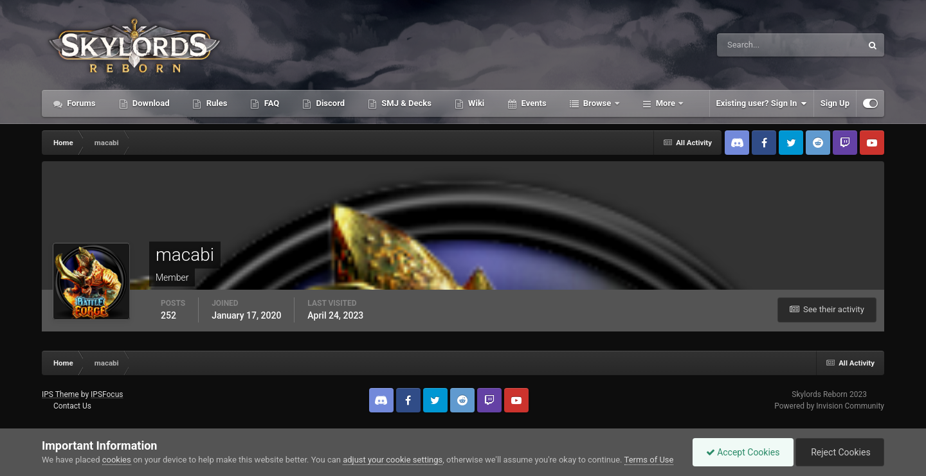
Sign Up (835, 103)
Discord (329, 103)
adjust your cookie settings (392, 459)
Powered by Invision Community (829, 405)
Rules (215, 103)
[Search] (750, 45)
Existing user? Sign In (761, 103)
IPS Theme (60, 394)
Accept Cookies (743, 452)
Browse (597, 103)
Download (150, 103)
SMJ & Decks (405, 103)
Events (532, 103)
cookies (116, 459)
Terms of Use (649, 459)
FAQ (270, 103)
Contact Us (72, 405)
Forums (80, 103)
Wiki (475, 103)
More (666, 103)
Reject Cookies (840, 452)
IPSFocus (107, 394)
